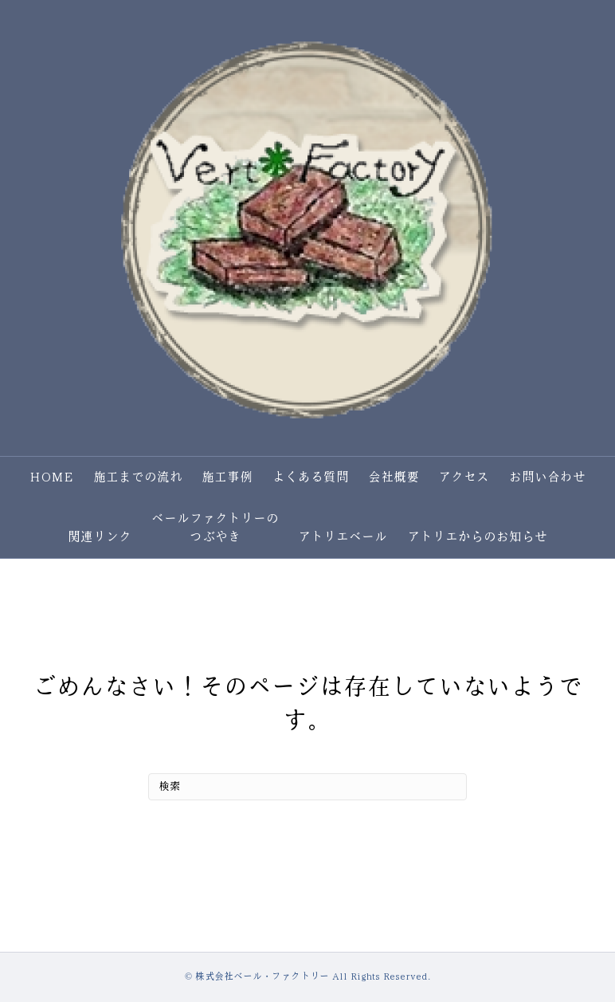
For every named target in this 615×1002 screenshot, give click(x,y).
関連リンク (99, 537)
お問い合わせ (547, 477)
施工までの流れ (137, 477)
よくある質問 (310, 477)
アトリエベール (342, 537)
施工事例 (227, 477)
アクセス (463, 477)
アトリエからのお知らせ (477, 537)
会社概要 (393, 477)
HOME (51, 477)
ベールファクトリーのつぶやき (215, 527)
